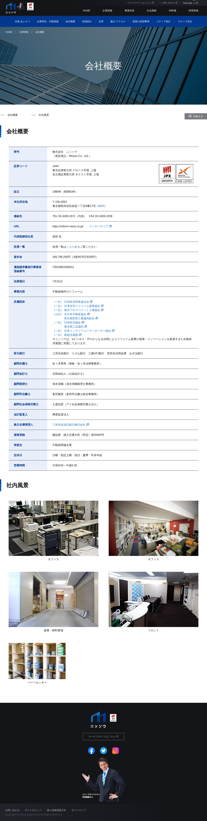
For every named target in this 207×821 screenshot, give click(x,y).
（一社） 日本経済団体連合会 (72, 301)
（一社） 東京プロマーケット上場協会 (77, 310)
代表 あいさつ (22, 21)
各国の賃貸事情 (140, 21)
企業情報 (107, 10)
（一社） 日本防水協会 (68, 322)
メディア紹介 (163, 21)
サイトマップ (78, 810)
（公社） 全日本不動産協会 (71, 314)
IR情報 (172, 10)
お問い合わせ (168, 3)
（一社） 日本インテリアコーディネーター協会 (83, 330)
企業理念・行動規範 (48, 21)
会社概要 (70, 21)
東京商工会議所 (75, 326)
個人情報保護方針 (56, 810)
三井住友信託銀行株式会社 (70, 424)
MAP (101, 206)
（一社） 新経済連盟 (66, 334)
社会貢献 (152, 10)
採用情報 (193, 10)
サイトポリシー (33, 810)
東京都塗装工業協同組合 (81, 318)
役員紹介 (87, 21)
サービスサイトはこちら (139, 3)
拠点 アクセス (118, 21)
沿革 (101, 21)
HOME (9, 32)
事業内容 (130, 10)
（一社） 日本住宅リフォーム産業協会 (77, 305)
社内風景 (44, 114)
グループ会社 (185, 21)
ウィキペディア (100, 226)
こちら (70, 246)
